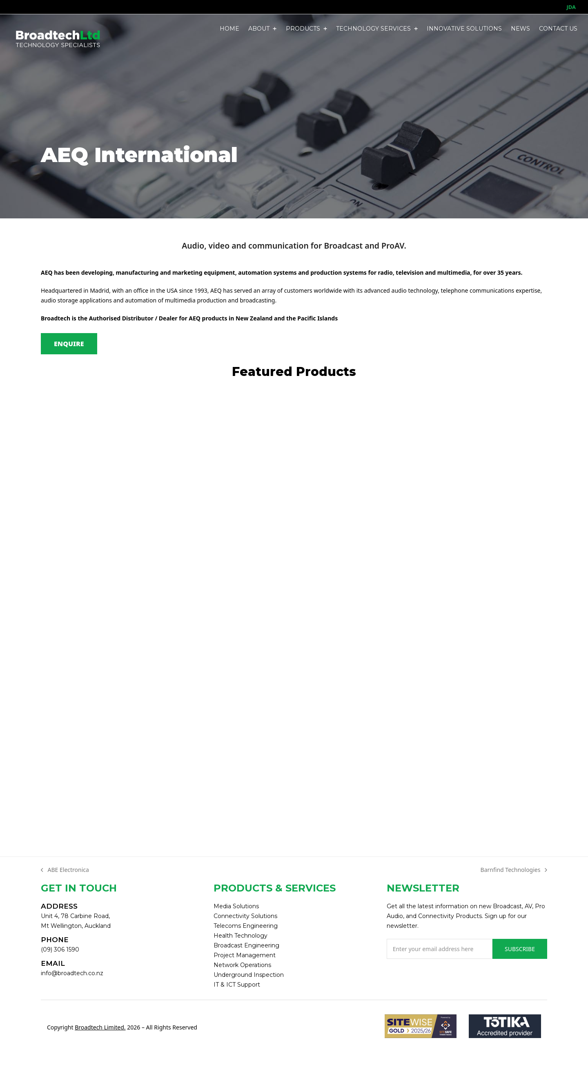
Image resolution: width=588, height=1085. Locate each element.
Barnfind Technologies (514, 870)
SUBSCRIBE (520, 949)
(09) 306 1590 (60, 949)
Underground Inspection (249, 974)
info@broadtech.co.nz (72, 973)
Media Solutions (236, 906)
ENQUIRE (69, 343)
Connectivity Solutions (245, 916)
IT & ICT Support (237, 984)
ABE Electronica (65, 870)
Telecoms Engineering (246, 925)
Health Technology (240, 935)
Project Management (245, 955)
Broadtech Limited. (100, 1027)
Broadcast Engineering (246, 945)
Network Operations (242, 965)
